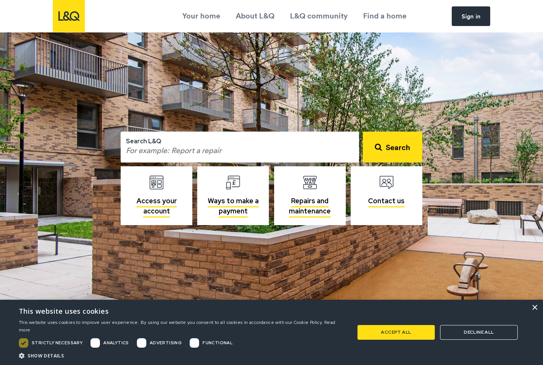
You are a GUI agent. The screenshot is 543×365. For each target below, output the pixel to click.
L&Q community (319, 15)
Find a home (384, 15)
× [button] (534, 308)
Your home (201, 15)
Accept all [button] (396, 332)
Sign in (471, 16)
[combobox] (240, 147)
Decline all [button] (479, 332)
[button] (182, 355)
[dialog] (271, 332)
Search (398, 147)
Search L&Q (143, 141)
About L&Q (255, 15)
